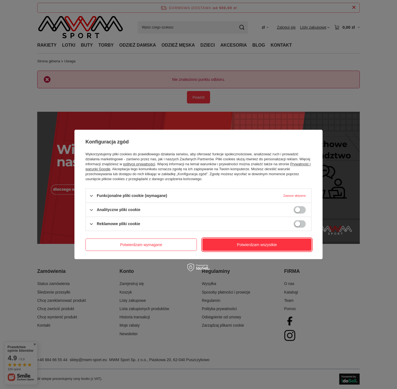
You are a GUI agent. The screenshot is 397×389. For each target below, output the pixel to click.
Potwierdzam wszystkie (257, 245)
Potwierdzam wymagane (141, 245)
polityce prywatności (139, 164)
